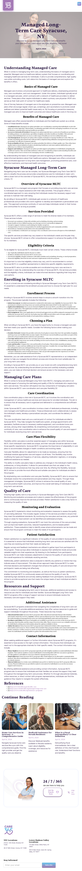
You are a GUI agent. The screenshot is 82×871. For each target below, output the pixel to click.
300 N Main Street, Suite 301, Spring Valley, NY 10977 (40, 850)
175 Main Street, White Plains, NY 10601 (39, 845)
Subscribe (49, 865)
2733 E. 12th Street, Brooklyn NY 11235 (14, 843)
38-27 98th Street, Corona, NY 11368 (15, 848)
